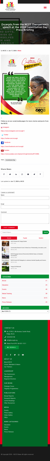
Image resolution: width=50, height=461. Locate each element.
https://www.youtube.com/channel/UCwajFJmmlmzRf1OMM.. (20, 159)
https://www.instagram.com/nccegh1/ (13, 136)
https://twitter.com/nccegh (9, 143)
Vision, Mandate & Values (12, 364)
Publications (9, 392)
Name (2, 195)
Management (8, 376)
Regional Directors (10, 379)
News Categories (11, 421)
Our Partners (8, 367)
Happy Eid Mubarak (16, 266)
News (19, 50)
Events (6, 410)
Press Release (9, 432)
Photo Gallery (8, 412)
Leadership (8, 371)
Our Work (8, 383)
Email (2, 204)
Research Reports (10, 398)
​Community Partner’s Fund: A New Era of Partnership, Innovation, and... (29, 247)
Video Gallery (8, 415)
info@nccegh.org (12, 340)
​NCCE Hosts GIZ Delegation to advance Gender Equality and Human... (29, 260)
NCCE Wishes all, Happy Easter (19, 241)
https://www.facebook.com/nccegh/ (12, 151)
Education (7, 425)
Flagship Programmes (11, 388)
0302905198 (11, 337)
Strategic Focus (9, 386)
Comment (4, 212)
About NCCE (8, 362)
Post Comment (9, 227)
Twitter (6, 140)
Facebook (7, 147)
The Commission (9, 374)
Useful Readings (9, 400)
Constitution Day (10, 165)
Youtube (6, 155)
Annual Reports (9, 396)
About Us (8, 359)
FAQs (6, 417)
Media (6, 407)
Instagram (6, 132)
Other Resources (9, 403)
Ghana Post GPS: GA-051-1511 (16, 343)
